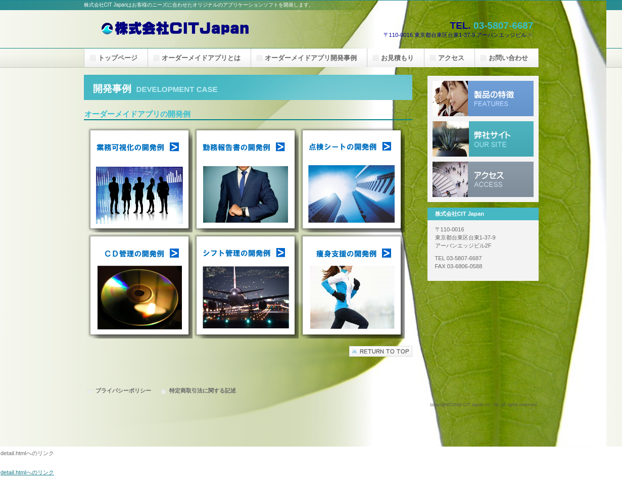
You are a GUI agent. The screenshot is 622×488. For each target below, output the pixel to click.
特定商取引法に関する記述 (202, 390)
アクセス (483, 179)
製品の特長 (483, 98)
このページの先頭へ (380, 351)
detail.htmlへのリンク (27, 472)
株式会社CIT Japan (185, 29)
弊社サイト (483, 139)
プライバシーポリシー (123, 390)
